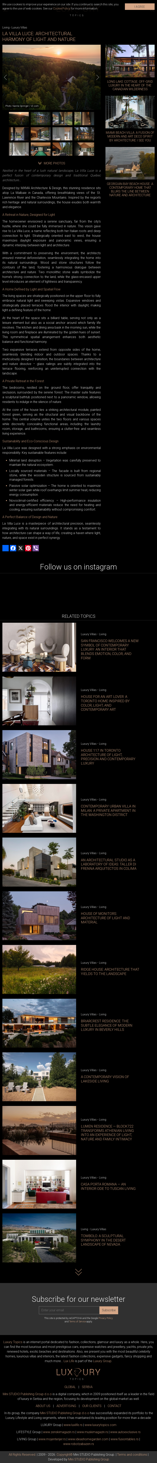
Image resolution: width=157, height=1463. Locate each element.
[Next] (98, 77)
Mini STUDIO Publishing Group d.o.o (27, 1394)
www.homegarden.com (88, 1439)
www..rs (73, 1425)
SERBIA (87, 1387)
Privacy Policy (106, 1318)
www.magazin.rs (59, 1432)
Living (6, 27)
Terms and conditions (132, 1454)
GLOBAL (70, 1387)
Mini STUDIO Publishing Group (88, 1459)
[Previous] (5, 77)
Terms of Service (77, 1321)
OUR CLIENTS (91, 1406)
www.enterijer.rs (52, 1439)
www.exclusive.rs (125, 1432)
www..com (100, 1425)
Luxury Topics (12, 1342)
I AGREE (139, 6)
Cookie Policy (61, 8)
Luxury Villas (19, 27)
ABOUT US (43, 1406)
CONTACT (114, 1406)
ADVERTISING (66, 1406)
